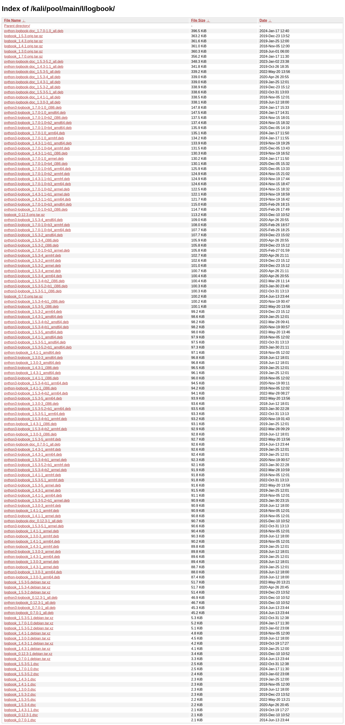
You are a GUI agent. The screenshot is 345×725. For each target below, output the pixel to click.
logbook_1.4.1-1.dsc (20, 684)
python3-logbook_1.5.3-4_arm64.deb (33, 276)
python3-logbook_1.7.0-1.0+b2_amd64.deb (38, 123)
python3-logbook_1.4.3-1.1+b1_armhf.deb (37, 179)
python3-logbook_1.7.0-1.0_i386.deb (33, 107)
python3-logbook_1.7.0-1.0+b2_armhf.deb (37, 174)
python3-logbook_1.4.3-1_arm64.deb (33, 454)
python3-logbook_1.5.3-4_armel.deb (32, 271)
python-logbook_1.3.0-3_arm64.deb (32, 577)
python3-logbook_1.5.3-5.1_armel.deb (34, 526)
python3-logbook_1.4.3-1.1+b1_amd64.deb (38, 143)
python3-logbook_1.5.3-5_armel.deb (32, 485)
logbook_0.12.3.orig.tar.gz (24, 215)
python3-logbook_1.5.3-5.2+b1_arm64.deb (37, 409)
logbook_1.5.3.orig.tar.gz (23, 36)
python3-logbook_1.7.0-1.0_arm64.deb (34, 133)
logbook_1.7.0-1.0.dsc (21, 669)
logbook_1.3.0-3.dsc (20, 689)
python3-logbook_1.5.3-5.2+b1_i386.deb (36, 286)
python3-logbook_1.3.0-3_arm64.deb (33, 572)
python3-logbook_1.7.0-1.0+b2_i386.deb (36, 118)
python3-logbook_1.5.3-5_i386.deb (31, 306)
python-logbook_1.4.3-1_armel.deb (31, 567)
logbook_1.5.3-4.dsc (20, 705)
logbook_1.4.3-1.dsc (20, 679)
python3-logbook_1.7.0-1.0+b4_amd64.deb (38, 128)
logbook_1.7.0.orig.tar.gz (23, 56)
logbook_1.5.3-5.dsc (20, 699)
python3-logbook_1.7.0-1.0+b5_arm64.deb (37, 169)
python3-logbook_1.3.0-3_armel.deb (32, 551)
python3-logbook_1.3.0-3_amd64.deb (33, 358)
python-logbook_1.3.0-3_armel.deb (31, 562)
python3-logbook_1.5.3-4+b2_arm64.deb (36, 393)
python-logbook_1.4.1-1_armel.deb (31, 531)
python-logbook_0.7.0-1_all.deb (28, 613)
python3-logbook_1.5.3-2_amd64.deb (33, 235)
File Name (12, 20)
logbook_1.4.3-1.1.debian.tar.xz (28, 643)
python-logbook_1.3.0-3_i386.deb (30, 434)
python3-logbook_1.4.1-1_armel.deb (32, 516)
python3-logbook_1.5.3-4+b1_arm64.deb (36, 383)
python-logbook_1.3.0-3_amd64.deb (32, 363)
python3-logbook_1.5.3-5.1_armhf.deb (34, 480)
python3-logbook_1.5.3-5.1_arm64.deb (34, 414)
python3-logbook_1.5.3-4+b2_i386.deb (34, 281)
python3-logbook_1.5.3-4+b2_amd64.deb (36, 322)
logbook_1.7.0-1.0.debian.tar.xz (28, 623)
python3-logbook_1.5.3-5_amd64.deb (33, 332)
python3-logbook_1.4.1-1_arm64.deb (33, 495)
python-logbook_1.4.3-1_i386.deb (30, 424)
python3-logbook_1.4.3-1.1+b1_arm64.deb (37, 199)
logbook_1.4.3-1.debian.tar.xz (27, 649)
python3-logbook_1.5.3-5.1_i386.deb (33, 291)
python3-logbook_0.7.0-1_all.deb (29, 608)
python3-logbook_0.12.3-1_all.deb (30, 598)
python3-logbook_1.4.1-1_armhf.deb (32, 475)
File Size (198, 20)
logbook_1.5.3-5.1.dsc (21, 664)
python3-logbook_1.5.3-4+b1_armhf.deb (35, 419)
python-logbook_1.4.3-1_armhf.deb (31, 546)
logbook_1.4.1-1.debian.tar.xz (27, 633)
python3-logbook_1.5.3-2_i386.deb (31, 245)
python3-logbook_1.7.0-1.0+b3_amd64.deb (38, 204)
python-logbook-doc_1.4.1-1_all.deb (32, 97)
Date (263, 20)
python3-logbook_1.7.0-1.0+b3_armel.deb (37, 250)
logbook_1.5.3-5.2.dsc (21, 674)
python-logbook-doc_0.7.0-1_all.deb (32, 444)
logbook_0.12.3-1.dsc (21, 715)
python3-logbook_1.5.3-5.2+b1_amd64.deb (38, 347)
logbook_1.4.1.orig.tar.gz (23, 46)
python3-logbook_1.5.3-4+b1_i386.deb (34, 301)
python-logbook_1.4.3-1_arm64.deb (32, 557)
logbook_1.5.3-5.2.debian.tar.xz (28, 628)
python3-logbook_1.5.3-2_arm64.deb (33, 312)
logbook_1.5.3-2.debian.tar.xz (27, 592)
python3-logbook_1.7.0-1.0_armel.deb (34, 158)
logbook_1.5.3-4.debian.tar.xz (27, 587)
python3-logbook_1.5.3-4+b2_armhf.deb (35, 429)
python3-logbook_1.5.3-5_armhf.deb (32, 439)
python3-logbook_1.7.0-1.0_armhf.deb (34, 138)
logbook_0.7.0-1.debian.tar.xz (27, 659)
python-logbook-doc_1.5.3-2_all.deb (32, 87)
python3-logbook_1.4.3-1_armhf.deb (32, 449)
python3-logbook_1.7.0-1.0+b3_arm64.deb (37, 184)
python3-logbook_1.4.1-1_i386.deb (31, 378)
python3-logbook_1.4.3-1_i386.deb (31, 368)
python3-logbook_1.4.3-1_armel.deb (32, 490)
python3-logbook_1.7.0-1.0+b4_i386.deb (36, 164)
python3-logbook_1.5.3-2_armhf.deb (32, 260)
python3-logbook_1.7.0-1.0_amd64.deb (35, 112)
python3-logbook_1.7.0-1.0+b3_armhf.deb (37, 225)
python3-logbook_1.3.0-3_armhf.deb (32, 505)
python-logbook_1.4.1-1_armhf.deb (31, 511)
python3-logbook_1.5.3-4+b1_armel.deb (35, 460)
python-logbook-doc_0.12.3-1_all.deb (33, 521)
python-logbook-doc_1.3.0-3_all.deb (32, 102)
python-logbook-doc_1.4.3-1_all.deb (32, 82)
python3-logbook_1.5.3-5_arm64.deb (33, 398)
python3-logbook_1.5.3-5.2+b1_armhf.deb (37, 465)
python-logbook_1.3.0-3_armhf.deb (31, 536)
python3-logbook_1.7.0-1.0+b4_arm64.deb (37, 230)
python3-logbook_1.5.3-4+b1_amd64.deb (36, 327)
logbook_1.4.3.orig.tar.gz (23, 41)
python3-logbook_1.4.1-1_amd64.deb (33, 337)
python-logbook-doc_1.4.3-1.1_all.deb (33, 66)
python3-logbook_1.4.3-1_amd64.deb (33, 317)
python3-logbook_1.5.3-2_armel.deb (32, 265)
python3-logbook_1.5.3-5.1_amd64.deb (35, 342)
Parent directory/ (17, 26)
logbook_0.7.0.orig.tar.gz (23, 296)
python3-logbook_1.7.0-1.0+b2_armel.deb (37, 189)
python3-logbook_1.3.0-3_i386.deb (31, 404)
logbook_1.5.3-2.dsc (20, 694)
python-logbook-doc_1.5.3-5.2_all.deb (33, 61)
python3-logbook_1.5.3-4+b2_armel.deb (35, 470)
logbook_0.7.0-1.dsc (20, 720)
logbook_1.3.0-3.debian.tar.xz (27, 638)
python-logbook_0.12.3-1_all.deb (29, 603)
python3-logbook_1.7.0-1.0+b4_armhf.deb (37, 148)
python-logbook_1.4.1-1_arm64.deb (32, 541)
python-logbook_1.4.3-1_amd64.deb (32, 373)
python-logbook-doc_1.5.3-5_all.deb (32, 72)
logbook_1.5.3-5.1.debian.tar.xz (28, 618)
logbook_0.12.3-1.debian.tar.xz (28, 654)
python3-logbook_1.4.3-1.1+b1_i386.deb (36, 153)
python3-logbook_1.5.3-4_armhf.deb (32, 255)
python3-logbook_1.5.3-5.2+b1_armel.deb (37, 500)
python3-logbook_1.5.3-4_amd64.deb (33, 220)
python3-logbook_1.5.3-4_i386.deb (31, 240)
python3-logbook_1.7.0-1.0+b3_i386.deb (36, 209)
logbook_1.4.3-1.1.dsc (21, 710)
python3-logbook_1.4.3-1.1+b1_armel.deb (37, 194)
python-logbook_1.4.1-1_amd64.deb (32, 352)
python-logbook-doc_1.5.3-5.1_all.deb (33, 92)
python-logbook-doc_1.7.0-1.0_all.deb (33, 31)
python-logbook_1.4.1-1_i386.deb (30, 388)
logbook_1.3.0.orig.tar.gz (23, 51)
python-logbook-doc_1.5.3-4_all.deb (32, 77)
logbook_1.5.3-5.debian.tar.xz (27, 582)
